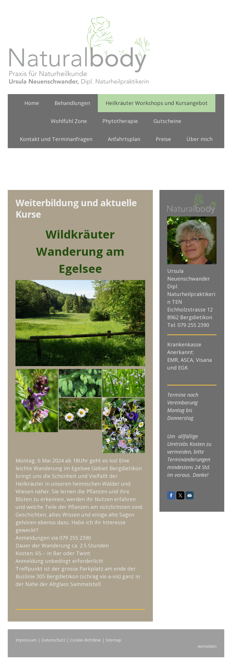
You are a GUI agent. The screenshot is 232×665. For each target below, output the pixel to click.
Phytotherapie (120, 121)
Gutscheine (167, 121)
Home (31, 103)
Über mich (199, 139)
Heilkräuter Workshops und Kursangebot (157, 103)
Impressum (26, 640)
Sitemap (113, 640)
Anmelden (207, 646)
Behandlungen (72, 103)
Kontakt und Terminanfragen (56, 139)
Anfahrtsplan (124, 139)
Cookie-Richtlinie (85, 640)
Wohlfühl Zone (69, 121)
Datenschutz (53, 640)
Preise (163, 139)
